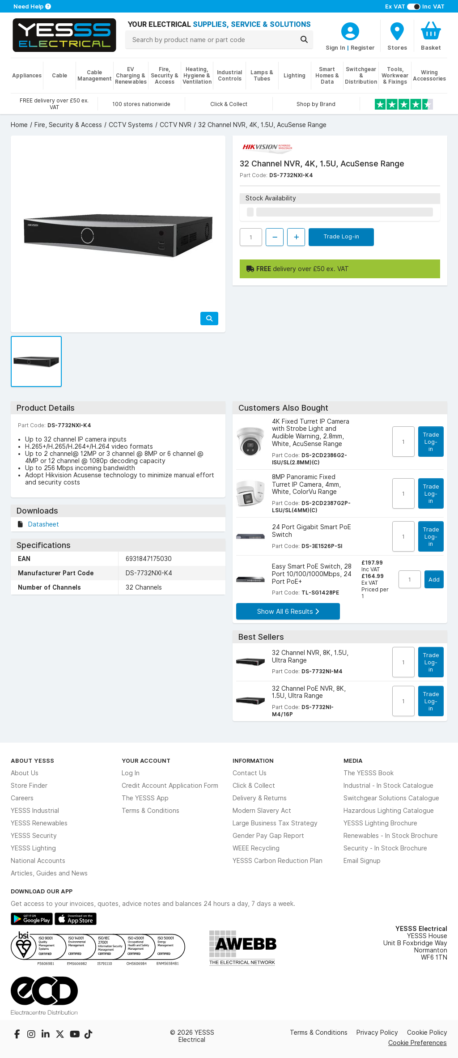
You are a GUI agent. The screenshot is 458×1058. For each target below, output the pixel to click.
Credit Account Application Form (170, 785)
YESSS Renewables (39, 823)
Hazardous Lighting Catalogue (389, 810)
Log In (131, 773)
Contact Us (250, 773)
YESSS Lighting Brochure (380, 823)
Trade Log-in (341, 236)
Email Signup (362, 860)
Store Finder (29, 785)
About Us (24, 773)
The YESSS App (145, 798)
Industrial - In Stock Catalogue (388, 785)
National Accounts (38, 860)
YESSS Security (34, 835)
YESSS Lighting (33, 848)
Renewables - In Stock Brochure (391, 835)
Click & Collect (254, 785)
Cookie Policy (427, 1032)
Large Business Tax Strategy (275, 823)
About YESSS (32, 760)
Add (434, 579)
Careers (22, 798)
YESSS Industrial (35, 810)
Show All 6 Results (288, 611)
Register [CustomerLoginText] (363, 47)
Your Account (146, 760)
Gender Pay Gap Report (268, 835)
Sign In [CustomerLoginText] (335, 47)
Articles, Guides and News (49, 873)
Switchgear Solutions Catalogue (391, 798)
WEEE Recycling (256, 848)
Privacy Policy (377, 1032)
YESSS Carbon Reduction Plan (277, 860)
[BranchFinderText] (397, 36)
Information (253, 760)
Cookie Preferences (417, 1042)
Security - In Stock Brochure (385, 848)
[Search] (304, 39)
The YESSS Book (369, 773)
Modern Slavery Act (262, 810)
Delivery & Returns (260, 798)
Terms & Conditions (150, 810)
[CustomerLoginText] (350, 30)
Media (353, 760)
